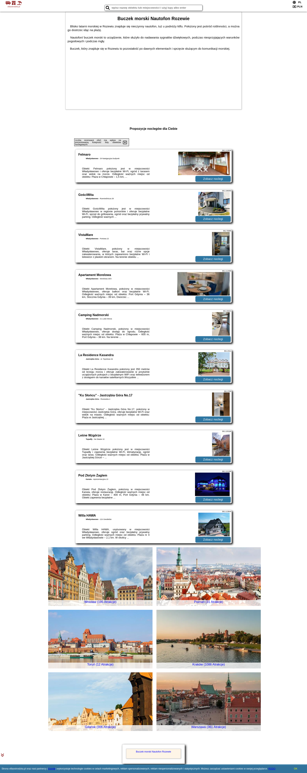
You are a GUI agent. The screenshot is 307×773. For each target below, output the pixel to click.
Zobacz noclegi (213, 178)
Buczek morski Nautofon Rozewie (153, 751)
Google (52, 768)
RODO (271, 768)
